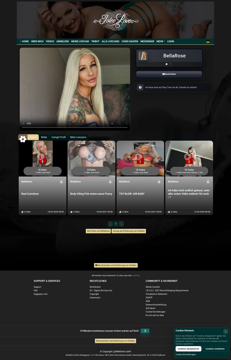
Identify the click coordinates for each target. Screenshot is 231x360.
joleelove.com (122, 351)
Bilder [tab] (44, 137)
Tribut (95, 41)
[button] (208, 41)
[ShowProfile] (61, 181)
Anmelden (62, 41)
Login (170, 41)
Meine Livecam (80, 41)
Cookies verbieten (215, 348)
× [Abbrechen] (225, 331)
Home (25, 41)
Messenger (147, 41)
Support (37, 287)
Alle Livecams (110, 41)
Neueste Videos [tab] (28, 137)
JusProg (136, 275)
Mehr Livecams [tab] (78, 137)
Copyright (94, 294)
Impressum (95, 297)
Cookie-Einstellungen (155, 312)
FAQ (36, 290)
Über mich (37, 41)
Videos (50, 41)
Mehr (160, 41)
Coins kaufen (130, 41)
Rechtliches (95, 287)
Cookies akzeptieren (188, 348)
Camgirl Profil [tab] (59, 137)
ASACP (149, 297)
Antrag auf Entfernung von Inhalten (129, 231)
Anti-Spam (151, 308)
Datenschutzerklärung (156, 304)
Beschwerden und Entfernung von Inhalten (115, 341)
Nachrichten (169, 74)
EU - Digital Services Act (101, 290)
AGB (148, 301)
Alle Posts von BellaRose (98, 231)
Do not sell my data (155, 315)
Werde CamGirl (153, 287)
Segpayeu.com (41, 294)
